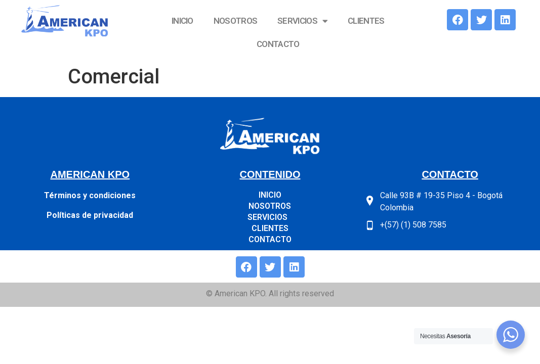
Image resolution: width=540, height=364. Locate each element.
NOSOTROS (235, 21)
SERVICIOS (302, 21)
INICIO (182, 21)
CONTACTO (278, 44)
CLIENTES (366, 21)
